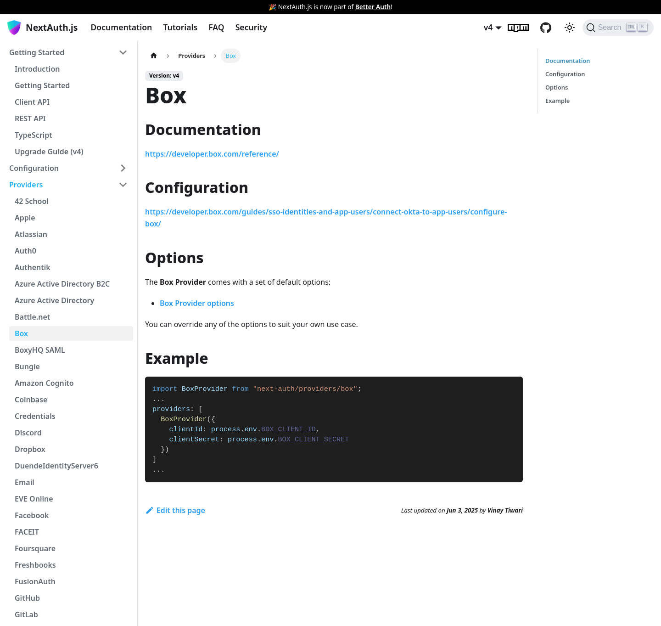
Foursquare (35, 548)
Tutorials (180, 27)
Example (557, 100)
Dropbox (30, 449)
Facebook (32, 515)
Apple (25, 218)
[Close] (649, 7)
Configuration (34, 168)
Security (251, 27)
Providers (26, 185)
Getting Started (36, 52)
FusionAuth (35, 581)
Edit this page (175, 510)
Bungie (27, 366)
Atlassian (31, 234)
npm (523, 28)
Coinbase (31, 400)
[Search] (618, 27)
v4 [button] (488, 27)
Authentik (32, 267)
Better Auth (373, 6)
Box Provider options (197, 303)
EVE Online (34, 499)
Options (556, 87)
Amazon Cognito (44, 383)
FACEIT (27, 532)
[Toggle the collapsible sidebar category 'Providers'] (123, 184)
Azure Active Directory (54, 300)
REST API (30, 118)
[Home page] (153, 56)
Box (21, 333)
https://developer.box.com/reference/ (212, 154)
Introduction (37, 69)
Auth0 (25, 251)
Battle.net (32, 317)
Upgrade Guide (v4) (49, 152)
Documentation (121, 27)
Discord (28, 433)
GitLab (26, 614)
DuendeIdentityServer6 (56, 466)
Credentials (35, 416)
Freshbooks (35, 565)
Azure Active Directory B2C (62, 284)
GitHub (551, 27)
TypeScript (33, 135)
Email (24, 482)
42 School (32, 201)
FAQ (216, 27)
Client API (32, 102)
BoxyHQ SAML (40, 350)
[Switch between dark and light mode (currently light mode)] (569, 27)
